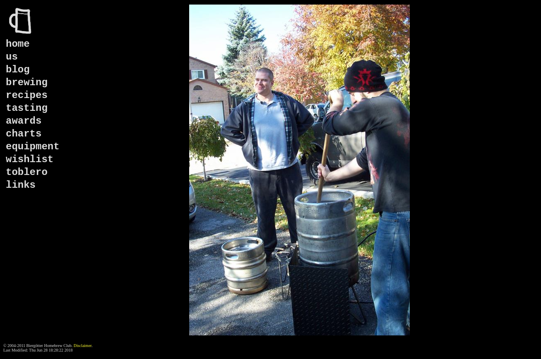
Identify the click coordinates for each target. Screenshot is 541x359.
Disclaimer (82, 345)
